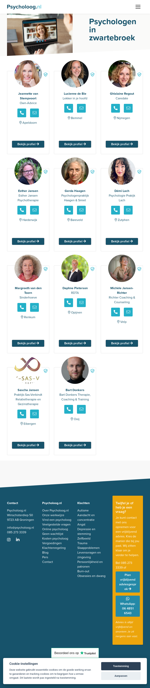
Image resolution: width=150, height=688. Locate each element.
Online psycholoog (55, 529)
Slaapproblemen (88, 548)
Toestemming (121, 666)
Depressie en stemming (86, 531)
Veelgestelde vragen (56, 524)
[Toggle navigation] (138, 7)
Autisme (83, 510)
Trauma (82, 543)
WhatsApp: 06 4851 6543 (127, 606)
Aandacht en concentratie (86, 517)
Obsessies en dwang (91, 576)
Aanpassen (121, 675)
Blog (45, 552)
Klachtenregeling (54, 548)
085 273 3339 (16, 532)
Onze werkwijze (53, 515)
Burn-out (83, 571)
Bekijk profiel (28, 144)
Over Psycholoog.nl (55, 510)
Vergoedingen (52, 543)
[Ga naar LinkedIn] (20, 540)
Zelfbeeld (83, 538)
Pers (45, 557)
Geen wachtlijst (52, 534)
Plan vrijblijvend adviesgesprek (127, 582)
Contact (47, 562)
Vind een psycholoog (56, 520)
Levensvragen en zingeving (89, 554)
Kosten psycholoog (55, 538)
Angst (81, 524)
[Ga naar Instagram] (11, 540)
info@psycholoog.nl (20, 527)
